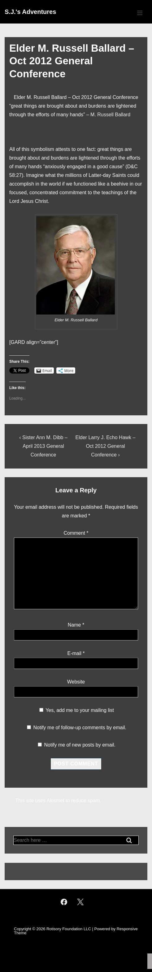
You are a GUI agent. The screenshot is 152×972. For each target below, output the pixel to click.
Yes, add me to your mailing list (76, 710)
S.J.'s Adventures (30, 11)
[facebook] (64, 901)
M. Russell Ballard (110, 114)
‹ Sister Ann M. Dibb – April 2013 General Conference (43, 446)
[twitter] (80, 901)
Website (76, 681)
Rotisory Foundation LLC (68, 929)
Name (74, 624)
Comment (75, 533)
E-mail (74, 653)
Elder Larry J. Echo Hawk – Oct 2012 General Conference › (106, 446)
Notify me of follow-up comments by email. (79, 727)
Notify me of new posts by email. (79, 744)
